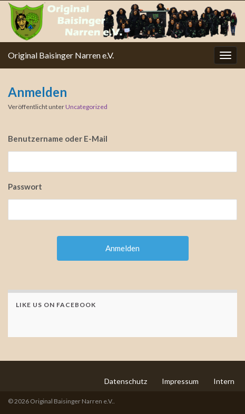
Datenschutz (125, 381)
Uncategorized (86, 107)
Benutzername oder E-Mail (57, 138)
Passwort (25, 186)
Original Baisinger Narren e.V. (61, 55)
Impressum (180, 381)
